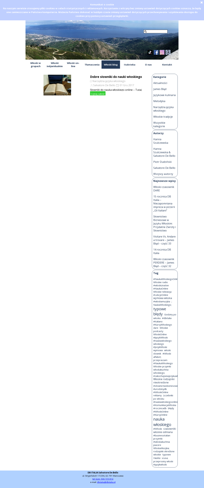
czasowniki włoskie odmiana (164, 430)
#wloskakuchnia (161, 441)
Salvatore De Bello (104, 85)
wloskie (157, 454)
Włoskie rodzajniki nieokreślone (164, 381)
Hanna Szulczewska (160, 140)
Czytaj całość (98, 93)
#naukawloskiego (162, 340)
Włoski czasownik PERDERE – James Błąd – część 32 (163, 262)
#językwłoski (160, 464)
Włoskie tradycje (163, 116)
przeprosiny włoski (163, 461)
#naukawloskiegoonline (165, 401)
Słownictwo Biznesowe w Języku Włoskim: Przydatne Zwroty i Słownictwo (164, 223)
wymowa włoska (162, 298)
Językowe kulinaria (164, 95)
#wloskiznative (161, 285)
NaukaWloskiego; (162, 304)
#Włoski (157, 428)
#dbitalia (166, 318)
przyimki (157, 438)
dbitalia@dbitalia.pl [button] (106, 482)
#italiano (158, 321)
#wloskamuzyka (161, 301)
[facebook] (156, 52)
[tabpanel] (103, 477)
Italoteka (129, 64)
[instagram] (162, 52)
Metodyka (159, 101)
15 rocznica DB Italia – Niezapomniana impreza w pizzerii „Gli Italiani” (164, 203)
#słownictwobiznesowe (165, 385)
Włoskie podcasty (160, 329)
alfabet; (157, 356)
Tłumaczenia (92, 64)
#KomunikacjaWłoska (164, 405)
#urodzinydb (160, 389)
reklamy (157, 395)
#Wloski (167, 353)
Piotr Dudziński (162, 162)
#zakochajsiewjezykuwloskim (168, 376)
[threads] (168, 52)
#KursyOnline (160, 414)
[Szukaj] (156, 31)
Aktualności (160, 83)
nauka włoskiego (162, 421)
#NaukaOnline (160, 288)
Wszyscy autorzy (163, 174)
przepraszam (160, 360)
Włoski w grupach (35, 64)
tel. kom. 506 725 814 (102, 479)
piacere (157, 445)
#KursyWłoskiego (162, 324)
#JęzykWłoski (160, 337)
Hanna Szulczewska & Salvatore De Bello (164, 152)
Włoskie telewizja (162, 291)
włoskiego (158, 343)
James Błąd (159, 89)
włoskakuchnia (160, 369)
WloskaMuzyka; (161, 448)
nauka (156, 458)
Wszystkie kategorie (159, 124)
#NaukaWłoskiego (163, 363)
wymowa (158, 350)
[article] (87, 85)
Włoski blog (111, 64)
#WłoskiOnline (160, 411)
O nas (148, 64)
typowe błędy (159, 311)
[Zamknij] (201, 2)
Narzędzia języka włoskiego (108, 81)
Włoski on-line (73, 64)
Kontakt (167, 64)
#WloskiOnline (160, 392)
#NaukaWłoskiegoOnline (166, 279)
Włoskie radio (160, 282)
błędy (171, 408)
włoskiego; (159, 372)
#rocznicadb (160, 408)
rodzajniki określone (164, 451)
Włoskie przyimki (162, 366)
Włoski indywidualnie (55, 64)
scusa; (165, 458)
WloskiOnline (160, 334)
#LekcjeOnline (160, 294)
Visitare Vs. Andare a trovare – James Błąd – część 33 (164, 240)
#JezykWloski (160, 347)
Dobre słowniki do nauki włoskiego (116, 77)
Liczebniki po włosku (163, 397)
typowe (166, 454)
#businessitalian (161, 435)
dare (155, 327)
